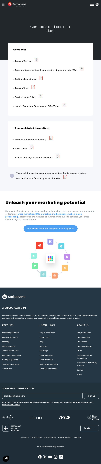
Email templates (46, 355)
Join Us (80, 370)
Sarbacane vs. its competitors (84, 356)
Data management (84, 402)
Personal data (50, 437)
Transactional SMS (10, 351)
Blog (41, 342)
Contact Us (44, 337)
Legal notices (36, 437)
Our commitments (84, 346)
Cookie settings (65, 437)
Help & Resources (47, 333)
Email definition (46, 360)
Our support (82, 342)
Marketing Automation (11, 355)
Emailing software (10, 337)
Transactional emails (11, 364)
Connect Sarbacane (48, 369)
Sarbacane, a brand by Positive (87, 363)
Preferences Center (11, 404)
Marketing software (10, 333)
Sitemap (77, 437)
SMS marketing (8, 346)
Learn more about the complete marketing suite (50, 228)
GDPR (79, 351)
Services (43, 346)
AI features (7, 369)
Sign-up (91, 396)
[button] (6, 459)
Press (79, 374)
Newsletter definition (49, 364)
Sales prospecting (10, 360)
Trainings (44, 351)
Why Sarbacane (84, 333)
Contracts (24, 437)
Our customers (83, 337)
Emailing (5, 342)
